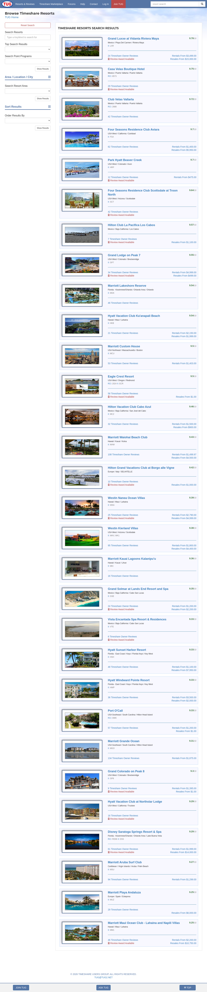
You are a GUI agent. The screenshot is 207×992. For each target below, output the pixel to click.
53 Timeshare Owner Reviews (123, 363)
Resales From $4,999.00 (184, 518)
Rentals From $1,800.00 (184, 545)
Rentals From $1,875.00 (184, 758)
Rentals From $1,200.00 (184, 606)
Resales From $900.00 (184, 427)
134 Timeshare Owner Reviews (123, 758)
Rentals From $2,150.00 (184, 333)
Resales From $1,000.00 (184, 485)
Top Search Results (16, 44)
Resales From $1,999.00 (184, 336)
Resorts (24, 4)
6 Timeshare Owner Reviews (122, 636)
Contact (94, 4)
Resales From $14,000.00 (183, 852)
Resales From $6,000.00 (184, 913)
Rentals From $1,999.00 (184, 849)
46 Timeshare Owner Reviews (123, 303)
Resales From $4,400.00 (184, 548)
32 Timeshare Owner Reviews (123, 424)
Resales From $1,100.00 (184, 242)
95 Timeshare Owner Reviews (123, 545)
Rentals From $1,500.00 (184, 424)
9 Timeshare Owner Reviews (122, 788)
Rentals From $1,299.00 (184, 879)
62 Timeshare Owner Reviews (123, 146)
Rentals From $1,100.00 (184, 667)
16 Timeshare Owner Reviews (123, 576)
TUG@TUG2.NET (103, 977)
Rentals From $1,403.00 (184, 363)
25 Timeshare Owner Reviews (123, 515)
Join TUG (118, 4)
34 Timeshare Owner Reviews (123, 272)
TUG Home (12, 17)
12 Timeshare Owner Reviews (123, 177)
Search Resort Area (16, 85)
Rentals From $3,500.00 (184, 697)
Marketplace (51, 4)
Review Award (121, 59)
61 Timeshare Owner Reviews (123, 849)
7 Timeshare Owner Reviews (122, 239)
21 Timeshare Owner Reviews (123, 333)
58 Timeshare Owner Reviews (123, 393)
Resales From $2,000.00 (184, 700)
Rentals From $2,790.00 (184, 515)
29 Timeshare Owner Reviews (123, 86)
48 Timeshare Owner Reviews (123, 667)
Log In (106, 4)
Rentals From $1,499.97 (184, 454)
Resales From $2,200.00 (184, 609)
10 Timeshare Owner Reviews (123, 481)
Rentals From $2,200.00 (184, 940)
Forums (71, 4)
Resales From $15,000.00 (183, 59)
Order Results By (15, 115)
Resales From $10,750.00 (183, 943)
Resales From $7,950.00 (184, 670)
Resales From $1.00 (186, 396)
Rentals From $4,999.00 (184, 272)
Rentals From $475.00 (185, 177)
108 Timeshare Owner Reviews (123, 454)
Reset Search (28, 25)
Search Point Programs (18, 56)
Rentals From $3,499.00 (184, 55)
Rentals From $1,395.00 (184, 788)
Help (82, 4)
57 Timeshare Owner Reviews (123, 728)
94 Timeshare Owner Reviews (123, 879)
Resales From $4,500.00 (184, 457)
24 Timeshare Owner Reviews (123, 55)
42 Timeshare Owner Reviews (123, 116)
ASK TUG (103, 987)
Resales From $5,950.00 (184, 150)
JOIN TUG (21, 987)
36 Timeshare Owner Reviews (123, 697)
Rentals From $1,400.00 (184, 146)
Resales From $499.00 (184, 275)
